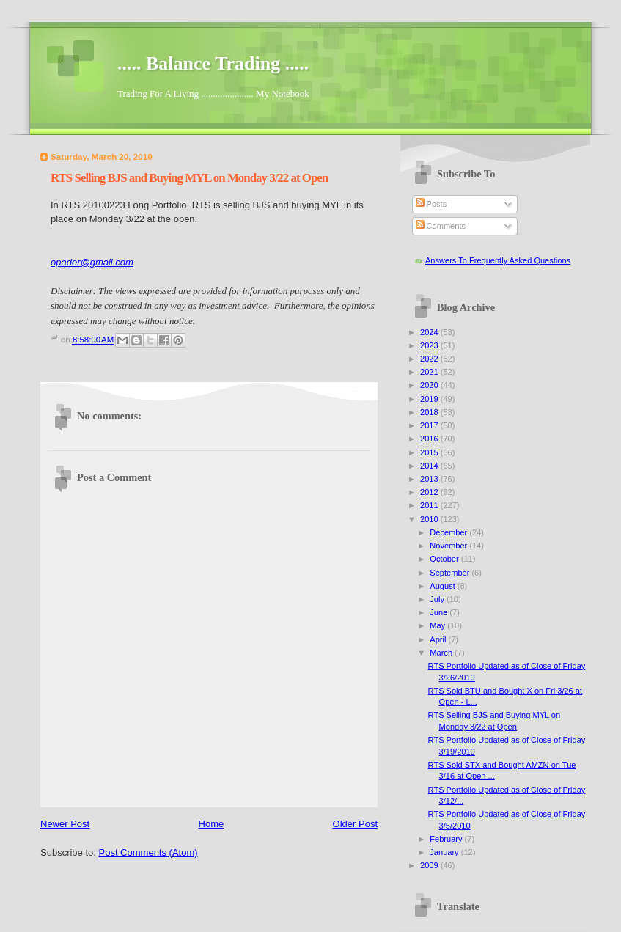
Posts (431, 203)
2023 (430, 345)
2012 (430, 492)
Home (211, 823)
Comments (441, 225)
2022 (430, 358)
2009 (430, 865)
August (443, 585)
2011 (430, 505)
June (439, 612)
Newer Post (64, 823)
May (438, 625)
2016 (430, 438)
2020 (430, 385)
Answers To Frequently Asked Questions (497, 260)
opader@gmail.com (92, 262)
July (438, 599)
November (449, 545)
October (445, 558)
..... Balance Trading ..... (213, 63)
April (439, 639)
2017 (430, 425)
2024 (430, 332)
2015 (430, 452)
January (445, 852)
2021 (430, 371)
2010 (430, 519)
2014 (430, 465)
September (450, 572)
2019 (430, 399)
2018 (430, 412)
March (442, 652)
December (449, 532)
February (447, 838)
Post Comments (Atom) (148, 852)
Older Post (355, 823)
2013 (430, 478)
